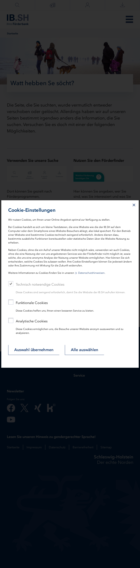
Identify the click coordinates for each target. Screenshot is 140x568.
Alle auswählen (84, 349)
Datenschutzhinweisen (91, 272)
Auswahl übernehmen (33, 349)
